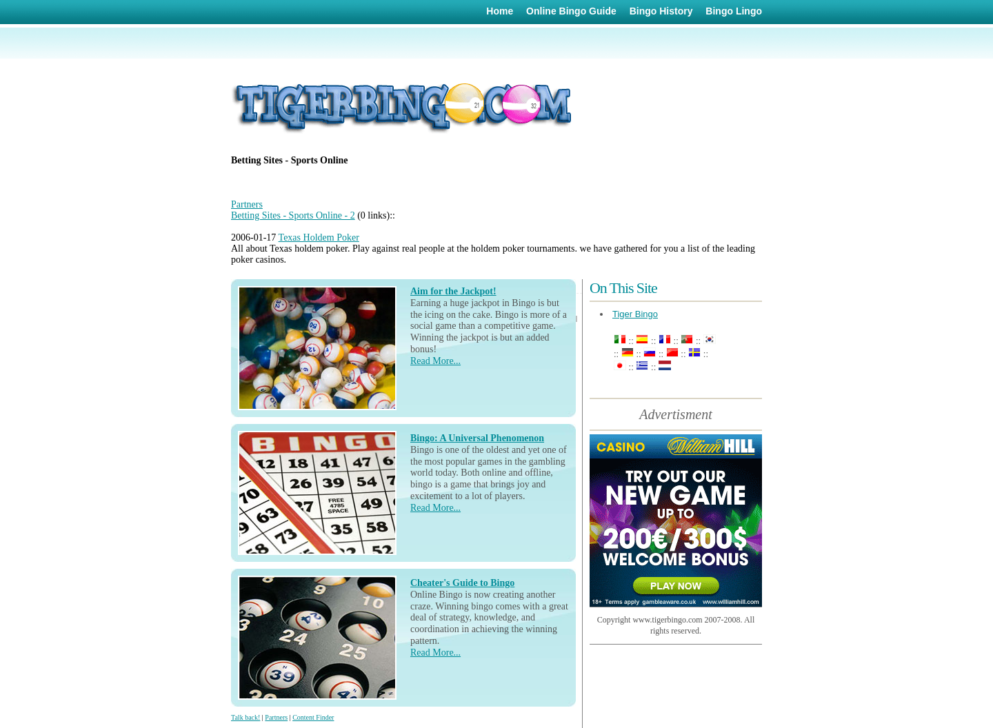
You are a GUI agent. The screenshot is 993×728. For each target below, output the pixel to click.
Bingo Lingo (733, 11)
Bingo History (661, 11)
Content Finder (313, 717)
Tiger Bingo (635, 314)
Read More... (435, 361)
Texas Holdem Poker (319, 237)
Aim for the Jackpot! (453, 291)
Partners (247, 204)
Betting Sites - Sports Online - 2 (293, 215)
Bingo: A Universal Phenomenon (477, 438)
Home (499, 11)
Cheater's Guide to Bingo (462, 583)
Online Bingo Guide (571, 11)
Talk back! (245, 717)
